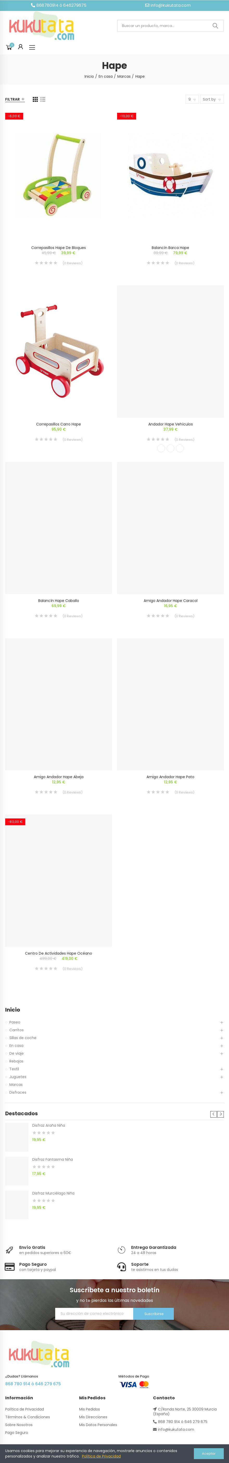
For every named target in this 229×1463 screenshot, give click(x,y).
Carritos (16, 1030)
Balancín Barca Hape (170, 247)
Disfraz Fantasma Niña (52, 1159)
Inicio (12, 1010)
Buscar (215, 26)
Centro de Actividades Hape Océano (58, 953)
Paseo (14, 1022)
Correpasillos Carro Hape (58, 424)
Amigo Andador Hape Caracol (171, 600)
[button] (58, 5)
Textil (14, 1069)
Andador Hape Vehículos (170, 424)
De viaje (16, 1053)
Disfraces (17, 1092)
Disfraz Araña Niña (48, 1125)
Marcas (16, 1084)
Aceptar (209, 1453)
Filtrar (12, 99)
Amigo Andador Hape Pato (170, 777)
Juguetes (17, 1076)
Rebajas (16, 1061)
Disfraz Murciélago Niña (53, 1193)
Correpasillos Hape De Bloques (58, 247)
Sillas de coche (22, 1037)
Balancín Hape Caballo (58, 600)
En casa (16, 1045)
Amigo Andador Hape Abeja (59, 777)
